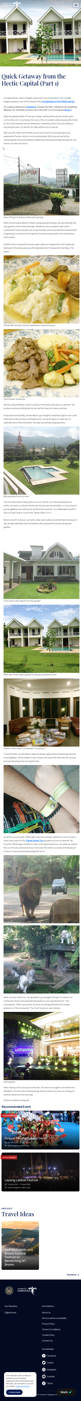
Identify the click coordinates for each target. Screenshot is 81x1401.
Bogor (68, 110)
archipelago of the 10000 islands (58, 101)
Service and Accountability (54, 1318)
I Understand (14, 1392)
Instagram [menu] (49, 1369)
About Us (46, 1312)
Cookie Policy (48, 1335)
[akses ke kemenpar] (9, 1290)
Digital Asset (10, 1312)
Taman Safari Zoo (35, 840)
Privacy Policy (48, 1323)
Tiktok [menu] (47, 1383)
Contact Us (47, 1340)
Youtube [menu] (48, 1376)
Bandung (31, 106)
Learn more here (23, 1386)
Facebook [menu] (49, 1356)
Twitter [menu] (48, 1362)
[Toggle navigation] (76, 5)
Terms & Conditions (51, 1329)
